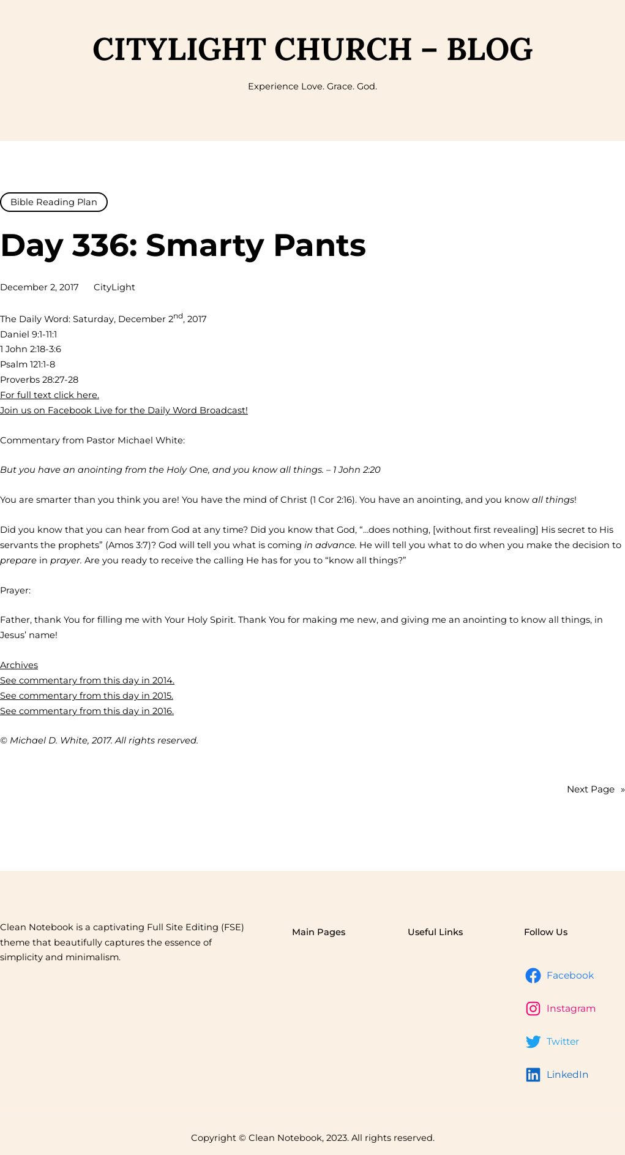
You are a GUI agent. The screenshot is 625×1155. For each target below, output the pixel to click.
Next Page (596, 789)
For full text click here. (49, 395)
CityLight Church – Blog (312, 49)
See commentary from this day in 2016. (87, 711)
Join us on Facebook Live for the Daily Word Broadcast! (124, 410)
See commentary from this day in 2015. (86, 695)
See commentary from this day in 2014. (87, 680)
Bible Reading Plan (53, 202)
